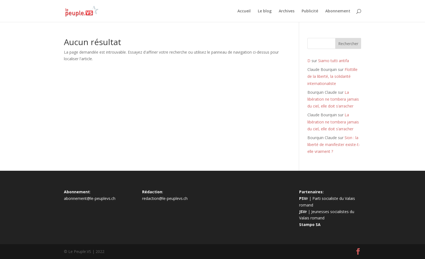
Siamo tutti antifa (333, 60)
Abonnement (337, 11)
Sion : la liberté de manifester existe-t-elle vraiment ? (333, 144)
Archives (286, 11)
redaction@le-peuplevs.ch (165, 198)
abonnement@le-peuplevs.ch (89, 198)
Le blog (265, 11)
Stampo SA (310, 224)
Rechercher (348, 43)
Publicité (310, 11)
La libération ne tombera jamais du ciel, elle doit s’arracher (333, 99)
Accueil (244, 11)
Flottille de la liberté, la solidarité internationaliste (332, 76)
